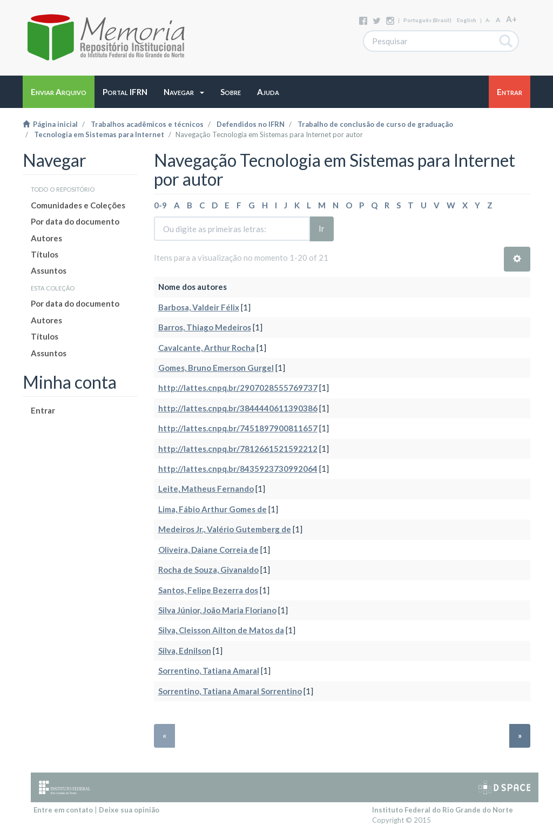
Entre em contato (63, 809)
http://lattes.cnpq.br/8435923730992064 (238, 468)
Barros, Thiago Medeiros (204, 327)
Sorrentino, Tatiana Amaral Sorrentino (230, 691)
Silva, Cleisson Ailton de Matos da (221, 630)
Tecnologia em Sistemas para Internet (99, 134)
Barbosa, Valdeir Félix (198, 307)
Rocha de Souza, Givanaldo (208, 569)
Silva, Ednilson (184, 650)
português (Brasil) (427, 20)
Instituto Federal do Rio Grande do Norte (442, 809)
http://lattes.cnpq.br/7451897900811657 (238, 428)
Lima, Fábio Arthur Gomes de (212, 509)
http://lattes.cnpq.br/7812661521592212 (238, 448)
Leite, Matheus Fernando (206, 488)
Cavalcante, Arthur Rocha (206, 348)
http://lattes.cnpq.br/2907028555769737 (238, 387)
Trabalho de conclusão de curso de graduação (375, 124)
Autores (46, 238)
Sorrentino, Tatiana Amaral (208, 670)
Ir (322, 228)
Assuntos (48, 270)
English (466, 20)
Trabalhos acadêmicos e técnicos (147, 124)
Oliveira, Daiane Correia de (208, 549)
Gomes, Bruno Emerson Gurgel (216, 368)
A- (487, 20)
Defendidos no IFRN (251, 124)
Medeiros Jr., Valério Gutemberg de (224, 529)
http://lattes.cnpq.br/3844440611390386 (238, 408)
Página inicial (50, 124)
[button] (184, 92)
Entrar (43, 410)
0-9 (160, 205)
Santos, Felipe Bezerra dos (208, 590)
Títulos (44, 254)
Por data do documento (75, 221)
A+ (511, 19)
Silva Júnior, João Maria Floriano (217, 610)
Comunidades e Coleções (78, 205)
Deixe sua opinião (129, 809)
